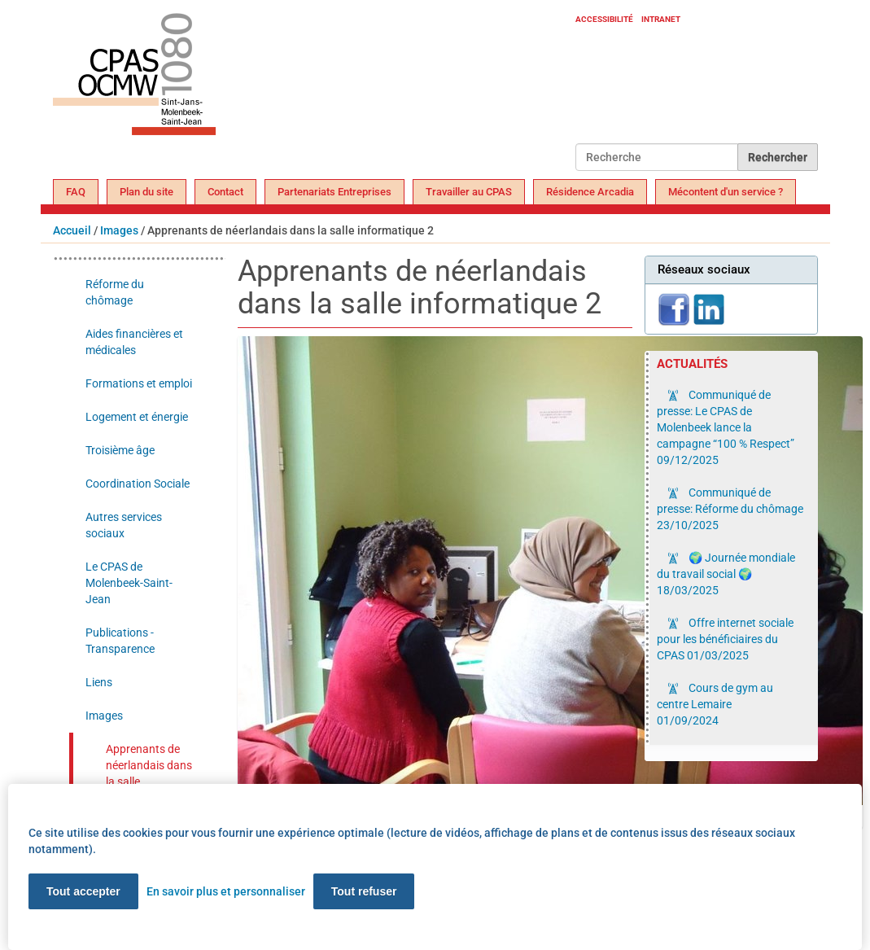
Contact (225, 192)
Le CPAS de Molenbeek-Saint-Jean (129, 583)
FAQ (75, 192)
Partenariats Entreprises (334, 192)
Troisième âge (120, 450)
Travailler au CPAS (469, 192)
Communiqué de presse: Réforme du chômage (730, 509)
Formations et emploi (138, 383)
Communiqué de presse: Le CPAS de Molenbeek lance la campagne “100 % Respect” (725, 427)
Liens (98, 682)
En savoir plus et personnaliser (225, 891)
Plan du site (146, 192)
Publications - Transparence (120, 640)
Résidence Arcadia (590, 192)
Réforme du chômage (114, 292)
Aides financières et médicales (134, 342)
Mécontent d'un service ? (725, 192)
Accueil (72, 230)
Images (119, 230)
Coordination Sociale (137, 483)
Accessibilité (604, 19)
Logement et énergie (136, 416)
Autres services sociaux (123, 525)
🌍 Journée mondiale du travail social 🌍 (726, 574)
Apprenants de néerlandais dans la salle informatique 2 (149, 773)
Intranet (660, 19)
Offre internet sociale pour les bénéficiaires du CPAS (725, 639)
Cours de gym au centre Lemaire (715, 704)
